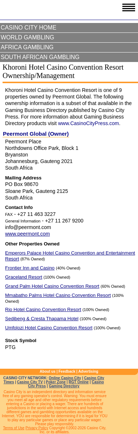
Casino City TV (30, 382)
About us (47, 371)
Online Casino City (65, 378)
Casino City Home (28, 27)
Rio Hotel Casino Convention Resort (43, 309)
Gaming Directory (64, 386)
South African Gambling (40, 57)
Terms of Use (13, 428)
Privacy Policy (36, 428)
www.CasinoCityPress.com (88, 123)
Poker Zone (56, 382)
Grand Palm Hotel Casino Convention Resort (52, 286)
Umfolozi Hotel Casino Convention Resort (48, 327)
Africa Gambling (27, 47)
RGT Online (79, 382)
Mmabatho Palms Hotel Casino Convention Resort (58, 295)
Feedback (67, 371)
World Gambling (27, 37)
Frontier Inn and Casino (30, 268)
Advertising (88, 371)
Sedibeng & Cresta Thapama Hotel (41, 318)
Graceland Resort (23, 277)
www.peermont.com (27, 234)
